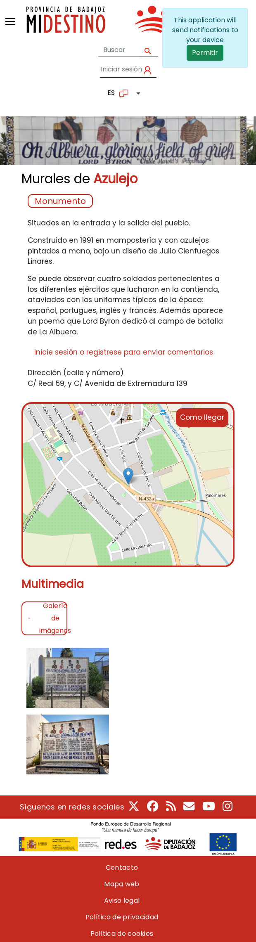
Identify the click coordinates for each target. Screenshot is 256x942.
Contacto (122, 867)
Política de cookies (122, 933)
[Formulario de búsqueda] (119, 50)
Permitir (205, 52)
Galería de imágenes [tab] (53, 618)
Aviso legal (122, 900)
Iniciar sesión (121, 69)
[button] (67, 680)
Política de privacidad (122, 917)
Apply (149, 50)
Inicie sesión (56, 352)
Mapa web (121, 884)
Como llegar (202, 417)
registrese (104, 352)
